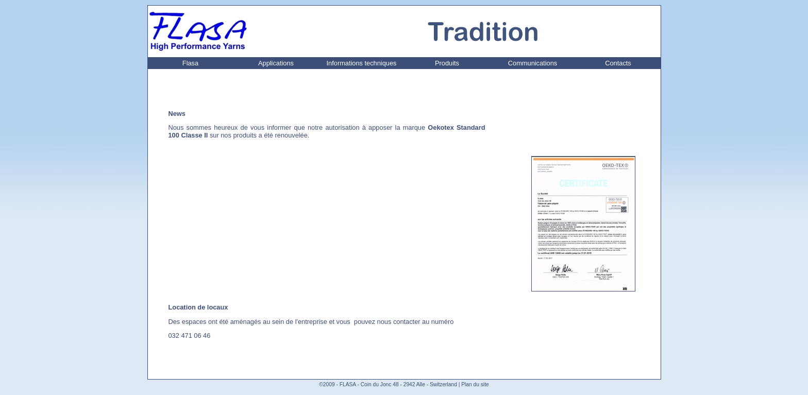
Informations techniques (362, 63)
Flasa (190, 63)
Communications (532, 63)
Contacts (618, 63)
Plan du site (475, 384)
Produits (447, 63)
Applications (276, 63)
